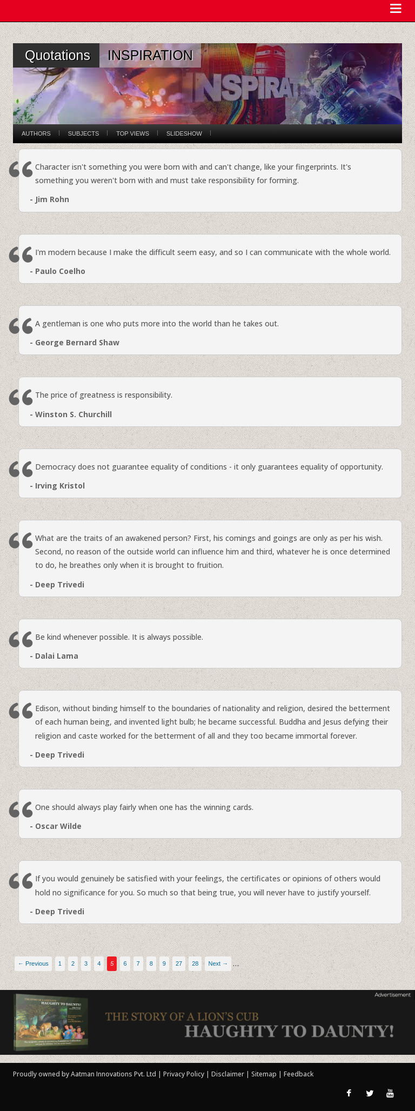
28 (195, 963)
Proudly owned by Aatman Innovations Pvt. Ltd (84, 1074)
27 (179, 963)
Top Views (132, 133)
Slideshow (184, 133)
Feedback (298, 1074)
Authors (36, 133)
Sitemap (264, 1074)
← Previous (33, 963)
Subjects (83, 133)
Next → (218, 963)
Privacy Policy (184, 1074)
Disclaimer (227, 1074)
